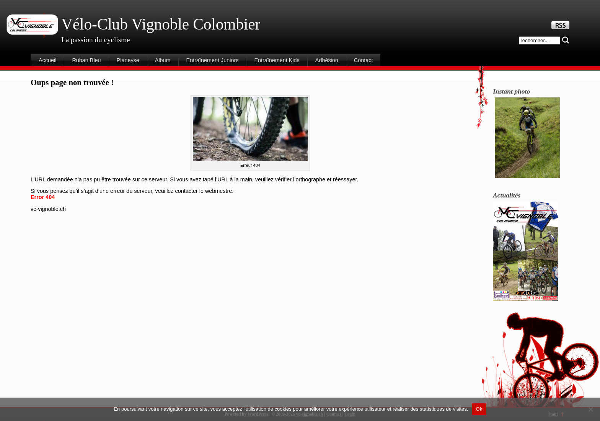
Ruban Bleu (86, 60)
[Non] (590, 409)
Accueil (47, 60)
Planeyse (128, 60)
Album (163, 60)
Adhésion (326, 60)
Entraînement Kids (276, 60)
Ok (479, 409)
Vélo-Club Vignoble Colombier (160, 24)
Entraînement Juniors (212, 60)
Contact (363, 60)
